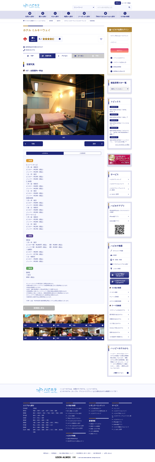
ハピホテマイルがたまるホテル (118, 281)
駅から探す (42, 14)
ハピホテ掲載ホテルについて (120, 427)
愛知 (34, 420)
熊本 (47, 429)
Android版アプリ (119, 221)
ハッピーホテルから (119, 348)
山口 (51, 425)
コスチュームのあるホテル (119, 310)
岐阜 (38, 420)
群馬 (61, 413)
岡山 (34, 425)
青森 (34, 410)
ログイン (119, 50)
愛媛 (43, 427)
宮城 (51, 410)
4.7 (40, 39)
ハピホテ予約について (118, 413)
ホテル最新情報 (94, 431)
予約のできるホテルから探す (105, 14)
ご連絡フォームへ (118, 373)
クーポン (79, 56)
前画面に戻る (34, 308)
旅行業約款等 (97, 453)
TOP (30, 56)
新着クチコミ (93, 433)
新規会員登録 (117, 67)
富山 (38, 418)
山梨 (38, 415)
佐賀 (38, 429)
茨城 (57, 413)
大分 (51, 429)
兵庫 (38, 422)
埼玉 (44, 413)
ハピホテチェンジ (117, 419)
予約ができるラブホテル (73, 418)
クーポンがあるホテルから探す (75, 425)
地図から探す (68, 14)
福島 (56, 410)
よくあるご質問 (119, 194)
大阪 (34, 422)
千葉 (48, 413)
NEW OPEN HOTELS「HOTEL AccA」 (118, 109)
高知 (47, 427)
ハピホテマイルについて (119, 184)
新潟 (34, 415)
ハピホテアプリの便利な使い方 (98, 411)
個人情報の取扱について (66, 453)
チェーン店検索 (119, 296)
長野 (43, 415)
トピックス (116, 101)
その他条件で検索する (119, 337)
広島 (38, 425)
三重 (47, 420)
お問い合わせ (108, 453)
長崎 (43, 429)
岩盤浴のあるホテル (119, 319)
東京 (34, 413)
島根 (47, 425)
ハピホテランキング (119, 179)
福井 (43, 418)
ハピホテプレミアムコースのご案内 (119, 189)
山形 (43, 410)
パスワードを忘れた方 (119, 62)
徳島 (38, 427)
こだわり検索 (115, 269)
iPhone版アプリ (119, 216)
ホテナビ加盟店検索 (119, 301)
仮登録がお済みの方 (119, 71)
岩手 (47, 410)
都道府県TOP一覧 (119, 83)
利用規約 (54, 453)
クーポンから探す (84, 14)
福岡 (34, 429)
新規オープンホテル (95, 423)
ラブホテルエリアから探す (119, 264)
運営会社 (46, 453)
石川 (34, 418)
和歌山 (56, 422)
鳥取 (43, 425)
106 (29, 144)
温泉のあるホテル (119, 332)
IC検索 (113, 255)
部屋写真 (46, 56)
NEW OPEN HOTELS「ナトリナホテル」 (119, 122)
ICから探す (55, 14)
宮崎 (56, 429)
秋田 (38, 410)
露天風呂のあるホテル (119, 314)
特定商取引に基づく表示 (83, 453)
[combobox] (111, 7)
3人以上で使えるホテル (119, 328)
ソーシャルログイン (119, 58)
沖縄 (34, 432)
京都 (43, 422)
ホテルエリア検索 (116, 251)
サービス (115, 174)
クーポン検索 (119, 292)
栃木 (53, 413)
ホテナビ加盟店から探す (73, 423)
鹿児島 (61, 429)
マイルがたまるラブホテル (74, 421)
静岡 (43, 420)
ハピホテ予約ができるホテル (118, 275)
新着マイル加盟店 (94, 426)
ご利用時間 (82, 153)
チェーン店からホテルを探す (74, 428)
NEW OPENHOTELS (72, 438)
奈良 (51, 422)
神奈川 (39, 413)
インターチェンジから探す (74, 408)
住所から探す (29, 14)
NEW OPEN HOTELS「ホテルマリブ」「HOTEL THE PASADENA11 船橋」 (119, 131)
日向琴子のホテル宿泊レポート (75, 441)
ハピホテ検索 (116, 246)
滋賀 (47, 422)
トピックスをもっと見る (122, 144)
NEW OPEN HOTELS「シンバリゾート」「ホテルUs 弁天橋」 (119, 139)
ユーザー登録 (126, 3)
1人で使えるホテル (119, 323)
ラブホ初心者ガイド (95, 408)
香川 (34, 427)
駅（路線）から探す (72, 411)
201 (98, 144)
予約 (95, 56)
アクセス (63, 56)
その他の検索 (125, 14)
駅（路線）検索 (116, 260)
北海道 (35, 408)
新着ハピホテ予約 (94, 428)
